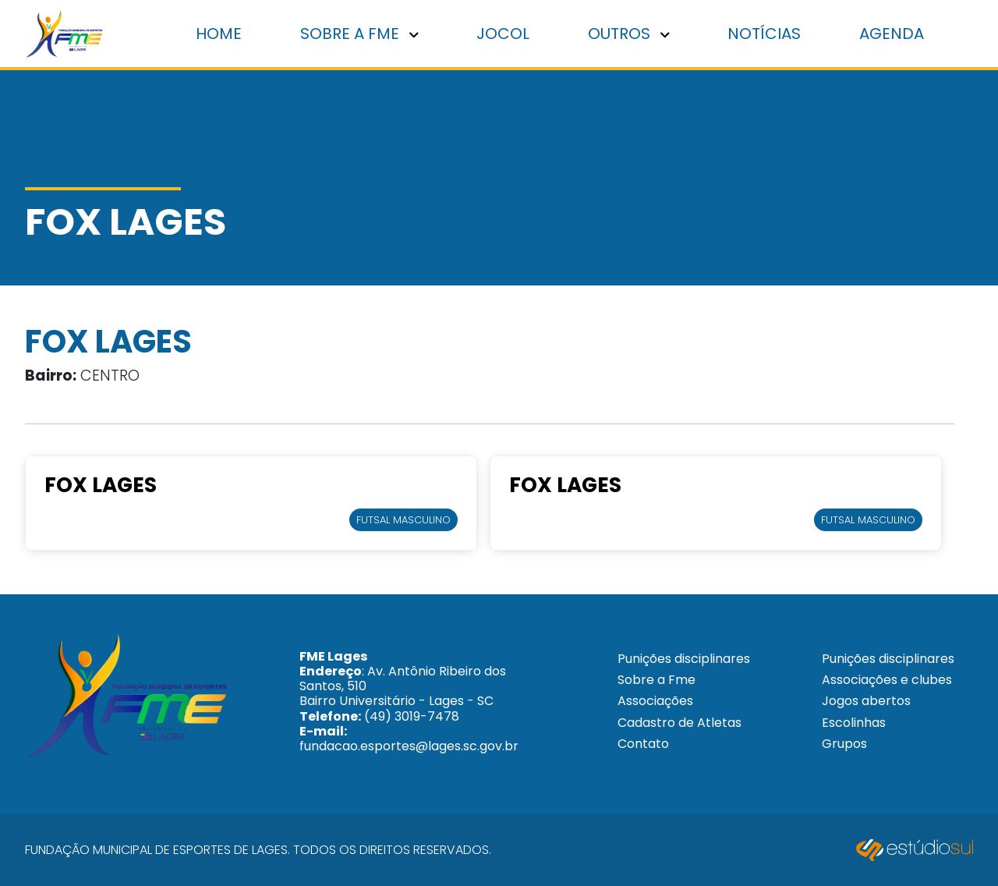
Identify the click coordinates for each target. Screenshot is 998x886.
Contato (643, 743)
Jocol (502, 33)
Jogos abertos (866, 700)
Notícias (764, 33)
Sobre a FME (359, 33)
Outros (629, 33)
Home (219, 33)
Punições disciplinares (684, 658)
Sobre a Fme (656, 679)
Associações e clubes (887, 679)
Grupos (844, 743)
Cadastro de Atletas (679, 722)
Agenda (891, 33)
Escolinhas (854, 722)
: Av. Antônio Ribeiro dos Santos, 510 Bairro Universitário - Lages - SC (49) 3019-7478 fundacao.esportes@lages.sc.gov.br (408, 701)
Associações (655, 700)
